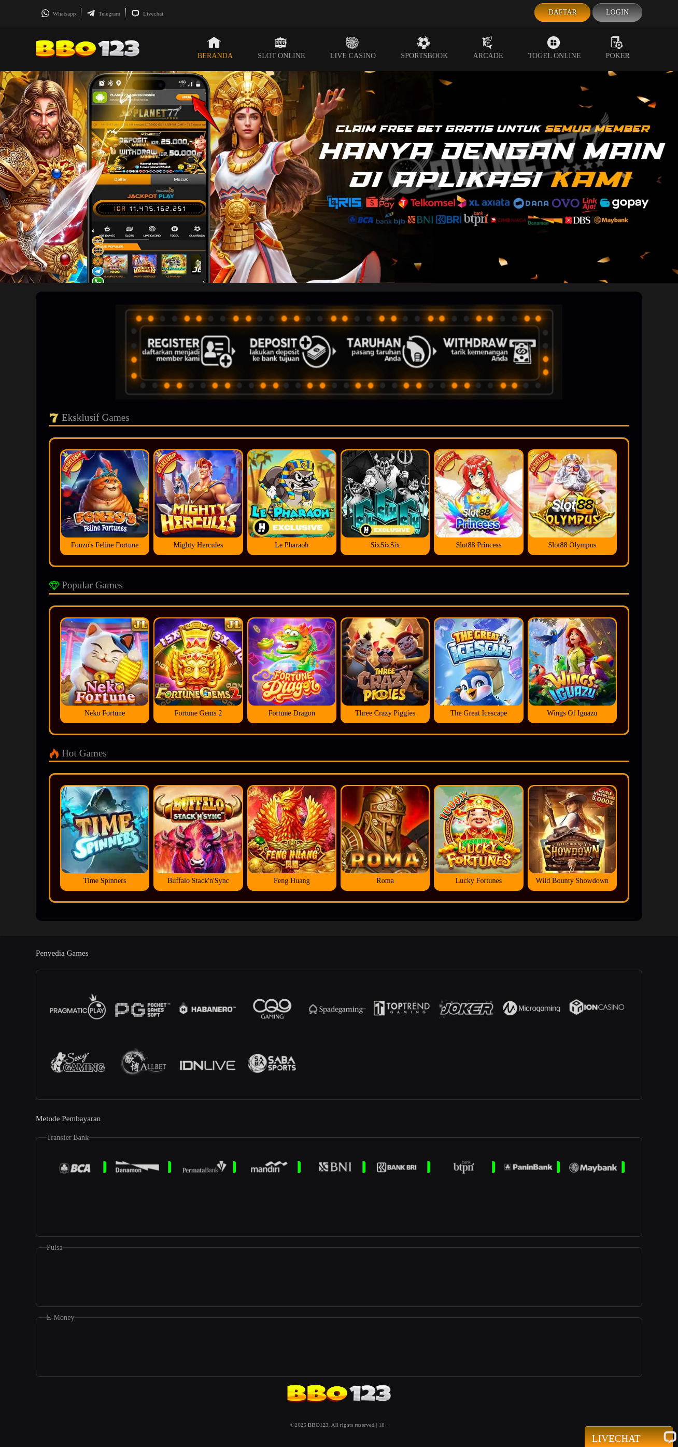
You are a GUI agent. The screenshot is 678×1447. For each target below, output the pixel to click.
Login (617, 12)
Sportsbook (424, 48)
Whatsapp (58, 13)
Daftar (562, 12)
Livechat (147, 13)
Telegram (103, 13)
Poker (618, 48)
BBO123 (318, 1425)
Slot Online (281, 48)
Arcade (488, 48)
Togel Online (554, 48)
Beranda (215, 48)
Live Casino (353, 48)
